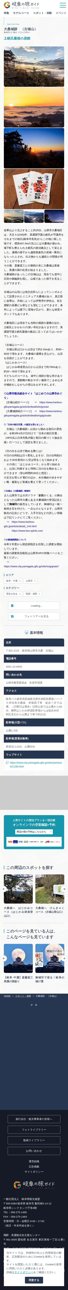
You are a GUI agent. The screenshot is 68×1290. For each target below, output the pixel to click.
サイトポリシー (34, 1171)
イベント (61, 12)
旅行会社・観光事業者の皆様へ (34, 1119)
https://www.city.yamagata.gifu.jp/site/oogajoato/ (31, 566)
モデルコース (21, 12)
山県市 (31, 581)
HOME (7, 996)
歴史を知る (13, 594)
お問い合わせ (34, 1150)
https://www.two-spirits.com (27, 530)
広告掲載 (34, 1166)
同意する (34, 1280)
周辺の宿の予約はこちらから (34, 831)
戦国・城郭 (33, 594)
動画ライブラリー (34, 1140)
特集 (6, 12)
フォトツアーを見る (30, 616)
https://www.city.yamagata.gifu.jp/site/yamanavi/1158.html (34, 764)
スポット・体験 (42, 12)
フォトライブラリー (34, 1129)
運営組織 (34, 1161)
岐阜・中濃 (13, 581)
